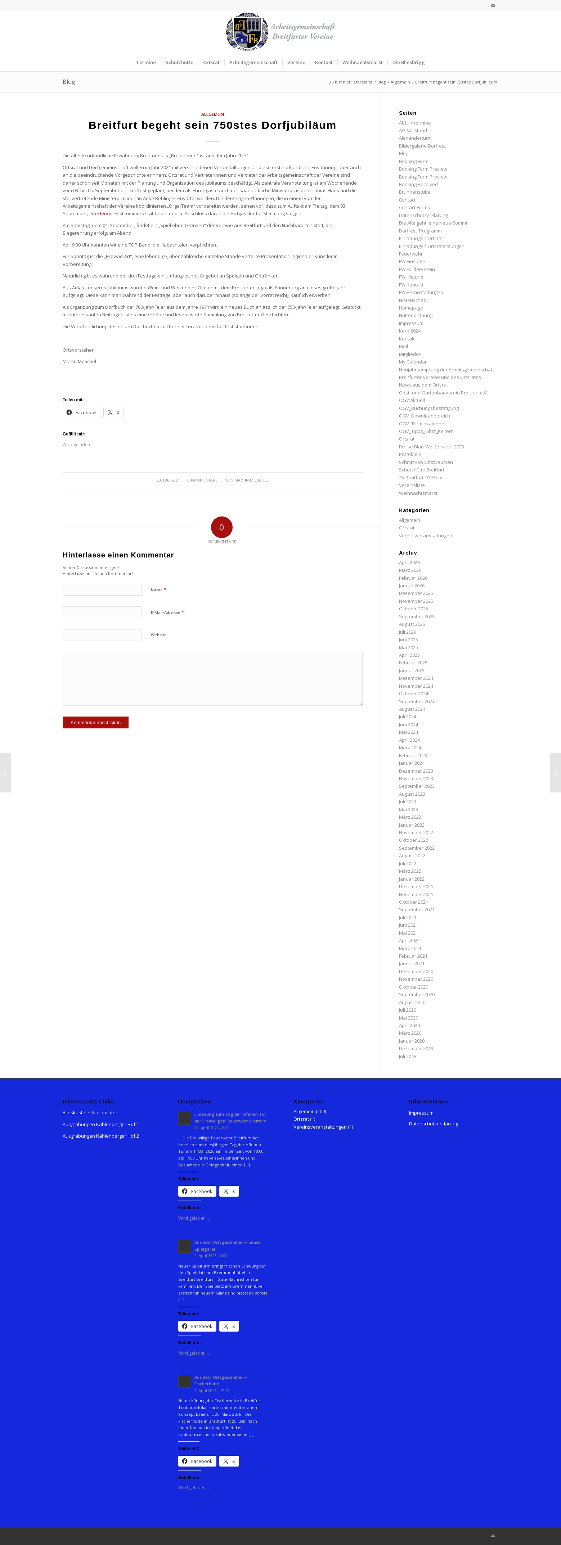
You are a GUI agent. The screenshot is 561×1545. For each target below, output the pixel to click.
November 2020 (416, 979)
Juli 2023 (407, 801)
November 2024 (416, 686)
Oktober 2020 (413, 987)
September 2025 (417, 616)
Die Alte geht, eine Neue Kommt (433, 223)
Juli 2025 (407, 632)
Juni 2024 (408, 724)
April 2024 (409, 740)
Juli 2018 (407, 1056)
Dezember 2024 (416, 678)
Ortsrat (406, 438)
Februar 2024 (413, 755)
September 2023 (417, 786)
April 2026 (409, 562)
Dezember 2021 (416, 886)
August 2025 (412, 624)
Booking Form (413, 161)
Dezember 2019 (416, 1048)
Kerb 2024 (410, 330)
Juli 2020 (407, 1010)
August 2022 (412, 855)
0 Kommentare (202, 480)
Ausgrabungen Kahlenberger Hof (99, 1124)
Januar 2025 (412, 670)
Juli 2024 (407, 716)
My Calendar (413, 361)
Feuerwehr (411, 253)
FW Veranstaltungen (421, 292)
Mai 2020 (408, 1018)
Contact (407, 199)
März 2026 (410, 570)
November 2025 (416, 601)
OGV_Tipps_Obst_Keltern (426, 431)
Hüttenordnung (415, 315)
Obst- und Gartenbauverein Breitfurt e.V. (443, 392)
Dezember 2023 (416, 771)
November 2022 (416, 832)
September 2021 (417, 909)
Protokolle (410, 454)
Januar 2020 (412, 1041)
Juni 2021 (408, 925)
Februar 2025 (413, 662)
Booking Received (418, 184)
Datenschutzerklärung (423, 215)
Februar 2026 (413, 578)
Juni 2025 (408, 639)
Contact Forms (414, 207)
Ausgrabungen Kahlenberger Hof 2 (101, 1136)
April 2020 (409, 1025)
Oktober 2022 (413, 840)
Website (159, 634)
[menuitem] (146, 62)
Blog (69, 82)
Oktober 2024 (413, 693)
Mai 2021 (408, 933)
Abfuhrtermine (415, 122)
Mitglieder (410, 354)
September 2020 (417, 994)
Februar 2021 (413, 956)
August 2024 (412, 709)
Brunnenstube (415, 192)
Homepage (411, 307)
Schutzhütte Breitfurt (421, 469)
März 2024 (410, 747)
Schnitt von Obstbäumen (426, 462)
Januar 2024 (412, 763)
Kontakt (407, 338)
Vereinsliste (412, 485)
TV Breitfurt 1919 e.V (421, 477)
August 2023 (412, 794)
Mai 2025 (408, 647)
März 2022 (410, 871)
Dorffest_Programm (420, 230)
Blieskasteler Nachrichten (90, 1112)
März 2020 (410, 1033)
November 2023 (416, 778)
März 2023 (410, 817)
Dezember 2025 (416, 593)
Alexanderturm (415, 138)
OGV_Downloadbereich (424, 415)
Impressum (411, 323)
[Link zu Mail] (493, 5)
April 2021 (409, 940)
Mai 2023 (408, 809)
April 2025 (409, 655)
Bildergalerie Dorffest (422, 146)
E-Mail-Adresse (167, 612)
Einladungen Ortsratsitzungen (431, 246)
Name (158, 589)
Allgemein (212, 114)
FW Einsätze (412, 261)
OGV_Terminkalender (422, 423)
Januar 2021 (412, 963)
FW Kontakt (411, 284)
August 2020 (412, 1002)
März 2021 (410, 948)
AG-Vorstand (413, 130)
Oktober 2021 (413, 902)
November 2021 (416, 894)
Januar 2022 (412, 879)
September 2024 (417, 701)
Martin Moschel (251, 480)
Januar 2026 (412, 585)
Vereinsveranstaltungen (425, 535)
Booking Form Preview (423, 169)
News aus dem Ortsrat (423, 384)
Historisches (412, 300)
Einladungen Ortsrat (421, 238)
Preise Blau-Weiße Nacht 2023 (431, 446)
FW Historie (411, 277)
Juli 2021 (407, 917)
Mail (403, 346)
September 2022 (417, 848)
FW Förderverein (417, 269)
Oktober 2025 (413, 608)
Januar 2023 (412, 825)
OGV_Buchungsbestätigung (429, 408)
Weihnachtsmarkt (418, 493)
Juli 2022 (407, 863)
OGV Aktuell (412, 400)
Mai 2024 (408, 732)
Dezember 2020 (416, 971)
